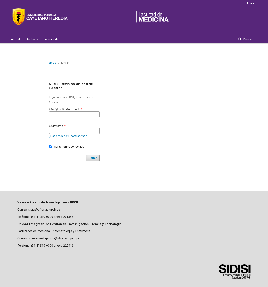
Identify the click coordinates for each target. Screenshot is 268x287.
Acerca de (52, 39)
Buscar (247, 39)
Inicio (52, 63)
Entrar (251, 3)
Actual (15, 39)
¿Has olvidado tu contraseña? (68, 136)
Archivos (32, 39)
